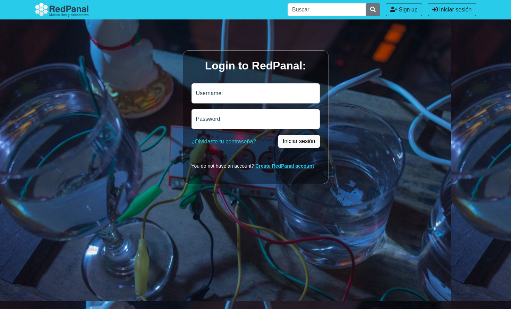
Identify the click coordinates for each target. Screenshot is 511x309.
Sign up (404, 9)
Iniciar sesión (452, 9)
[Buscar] (327, 9)
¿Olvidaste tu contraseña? (223, 141)
